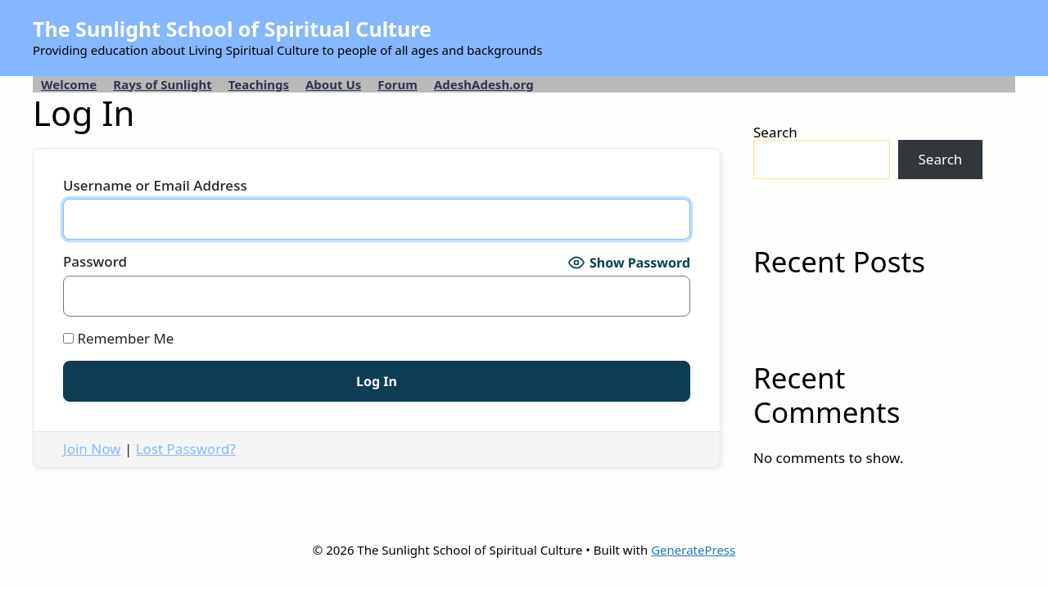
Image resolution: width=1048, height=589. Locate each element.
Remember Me (118, 339)
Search (775, 132)
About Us (333, 84)
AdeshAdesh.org (484, 84)
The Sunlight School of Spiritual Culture (232, 29)
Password (95, 262)
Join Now (91, 448)
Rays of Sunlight (162, 84)
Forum (397, 84)
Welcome (69, 84)
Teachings (258, 84)
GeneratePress (693, 550)
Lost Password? (186, 448)
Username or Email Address (155, 186)
